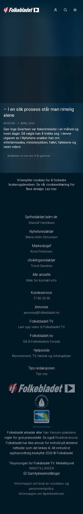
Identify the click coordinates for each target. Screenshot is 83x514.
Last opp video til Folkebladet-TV (41, 327)
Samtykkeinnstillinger (41, 473)
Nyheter (9, 123)
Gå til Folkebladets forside (41, 342)
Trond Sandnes (41, 266)
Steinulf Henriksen (42, 223)
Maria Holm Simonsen (42, 237)
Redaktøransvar (66, 438)
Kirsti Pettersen (41, 251)
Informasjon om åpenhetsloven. (42, 494)
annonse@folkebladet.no (42, 313)
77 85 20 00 (41, 298)
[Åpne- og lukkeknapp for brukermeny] (55, 10)
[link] (21, 10)
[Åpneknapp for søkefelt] (65, 10)
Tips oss (42, 374)
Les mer (50, 189)
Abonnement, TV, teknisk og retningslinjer (41, 356)
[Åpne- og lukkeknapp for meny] (75, 10)
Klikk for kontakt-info (41, 280)
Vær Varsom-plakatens (59, 433)
